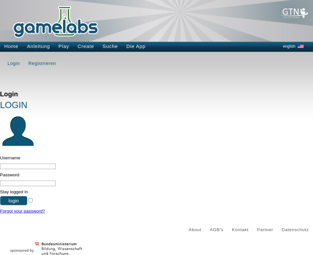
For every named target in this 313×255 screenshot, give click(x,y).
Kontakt (240, 229)
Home (11, 46)
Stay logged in (14, 191)
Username (10, 157)
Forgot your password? (22, 211)
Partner (265, 229)
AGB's (217, 229)
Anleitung (38, 46)
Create (86, 46)
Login (13, 63)
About (195, 229)
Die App (136, 46)
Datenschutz (295, 229)
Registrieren (42, 63)
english (289, 46)
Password (9, 174)
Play (63, 46)
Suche (110, 46)
